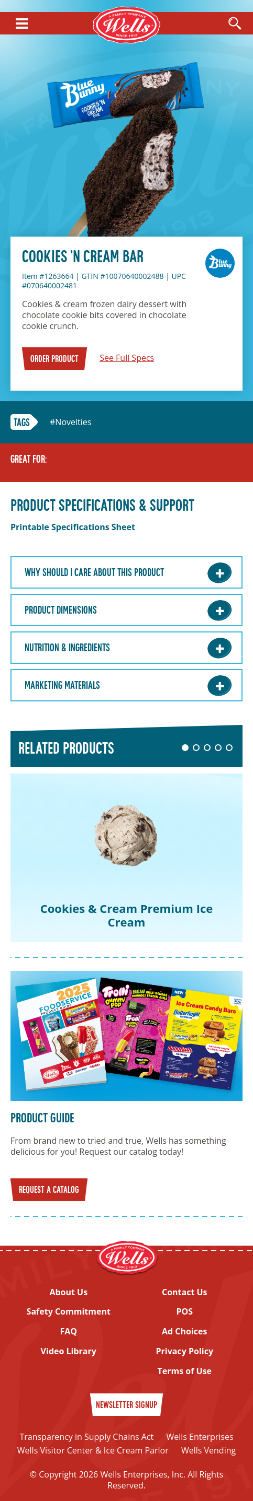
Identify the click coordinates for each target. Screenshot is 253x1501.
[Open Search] (235, 24)
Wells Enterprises (199, 1437)
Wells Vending (208, 1450)
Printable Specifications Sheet (72, 527)
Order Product (54, 360)
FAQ (68, 1331)
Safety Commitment (69, 1311)
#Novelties (70, 422)
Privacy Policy (185, 1351)
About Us (68, 1292)
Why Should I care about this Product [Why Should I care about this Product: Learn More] (94, 573)
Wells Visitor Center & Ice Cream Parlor (93, 1450)
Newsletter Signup (126, 1406)
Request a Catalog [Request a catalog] (49, 1190)
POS (184, 1311)
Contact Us (184, 1292)
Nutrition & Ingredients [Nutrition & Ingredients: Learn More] (67, 648)
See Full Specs (127, 357)
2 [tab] (196, 747)
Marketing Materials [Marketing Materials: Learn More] (62, 686)
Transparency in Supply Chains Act (86, 1437)
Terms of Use (184, 1371)
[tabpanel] (126, 857)
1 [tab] (185, 747)
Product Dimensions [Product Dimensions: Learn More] (61, 611)
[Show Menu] (21, 23)
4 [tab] (218, 747)
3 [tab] (207, 747)
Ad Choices (184, 1331)
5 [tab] (229, 747)
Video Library (68, 1351)
